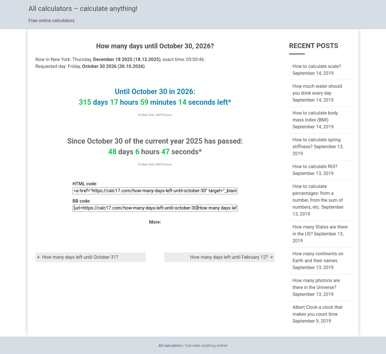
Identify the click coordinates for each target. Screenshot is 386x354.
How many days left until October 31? (77, 257)
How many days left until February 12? (231, 257)
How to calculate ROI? (315, 166)
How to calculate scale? (317, 66)
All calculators (170, 345)
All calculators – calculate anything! (82, 9)
